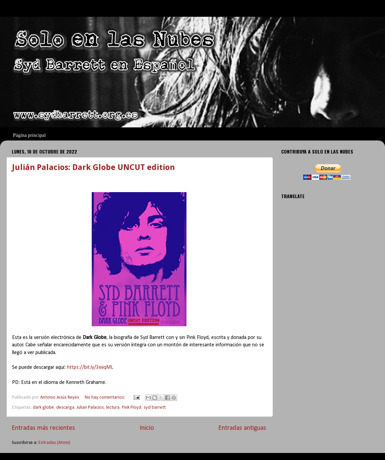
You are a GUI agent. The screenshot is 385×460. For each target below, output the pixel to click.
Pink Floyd (131, 407)
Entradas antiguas (242, 428)
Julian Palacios (90, 407)
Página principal (29, 135)
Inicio (147, 428)
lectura (113, 407)
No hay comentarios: (105, 397)
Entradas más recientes (43, 428)
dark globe (43, 407)
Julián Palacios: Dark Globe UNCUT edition (93, 167)
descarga (65, 407)
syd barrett (155, 407)
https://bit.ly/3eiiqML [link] (90, 367)
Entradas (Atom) (54, 442)
